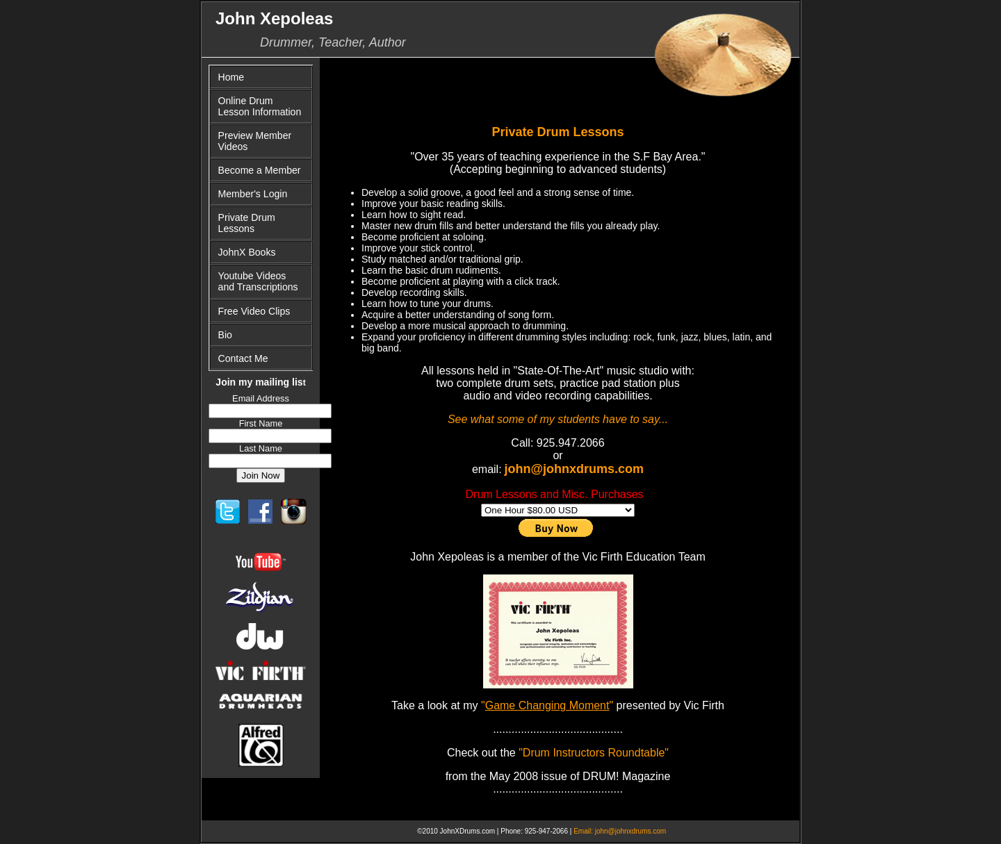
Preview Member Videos (255, 141)
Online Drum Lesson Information (260, 106)
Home (231, 77)
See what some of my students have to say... (558, 419)
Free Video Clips (254, 311)
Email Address (260, 398)
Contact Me (243, 358)
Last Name (260, 448)
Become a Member (259, 170)
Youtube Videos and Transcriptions (258, 281)
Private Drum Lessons (246, 223)
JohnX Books (247, 252)
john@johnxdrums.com (574, 469)
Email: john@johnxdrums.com (619, 831)
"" (546, 705)
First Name (261, 423)
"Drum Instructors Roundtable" (594, 753)
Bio (225, 334)
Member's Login (253, 193)
